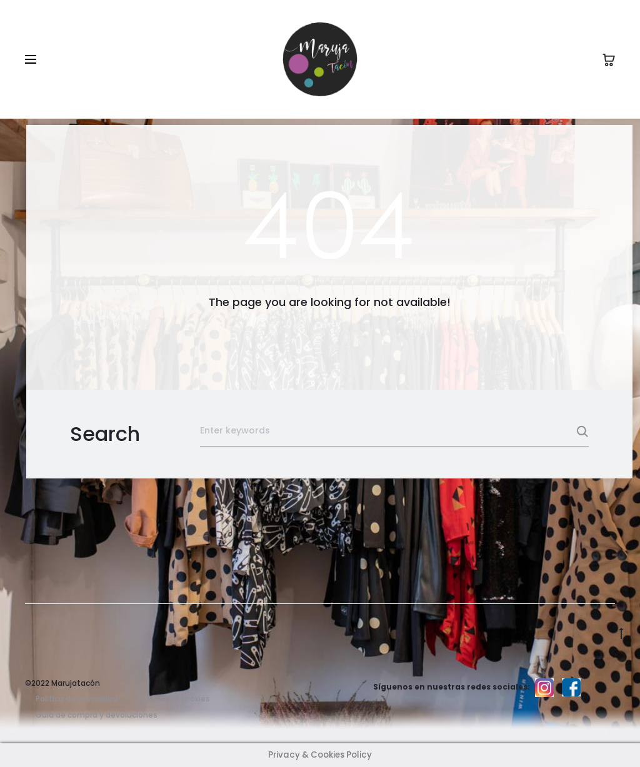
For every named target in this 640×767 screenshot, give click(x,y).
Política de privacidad (77, 698)
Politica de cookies (174, 698)
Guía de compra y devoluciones (97, 715)
